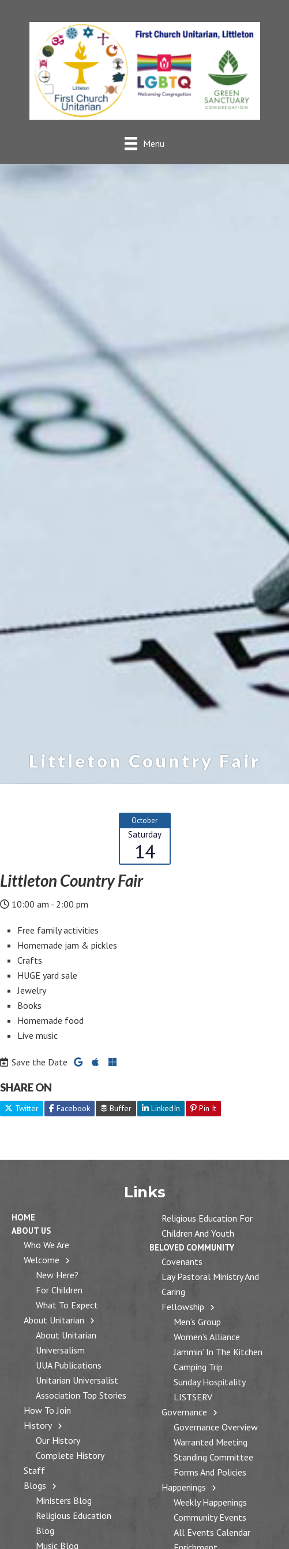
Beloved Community (191, 1247)
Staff (34, 1470)
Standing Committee (213, 1457)
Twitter (22, 1108)
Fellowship (183, 1306)
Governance (184, 1412)
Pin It (203, 1108)
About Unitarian (54, 1320)
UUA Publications (69, 1365)
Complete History (70, 1455)
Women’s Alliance (207, 1337)
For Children (59, 1290)
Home (23, 1217)
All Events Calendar (212, 1532)
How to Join (47, 1410)
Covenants (182, 1261)
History (38, 1425)
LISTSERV (193, 1397)
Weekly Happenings (210, 1502)
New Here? (57, 1275)
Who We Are (46, 1245)
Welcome (41, 1260)
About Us (31, 1230)
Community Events (210, 1517)
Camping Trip (198, 1367)
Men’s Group (197, 1321)
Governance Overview (216, 1427)
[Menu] (144, 143)
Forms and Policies (210, 1472)
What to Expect (67, 1305)
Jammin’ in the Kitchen (218, 1352)
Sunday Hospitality (210, 1382)
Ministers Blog (64, 1500)
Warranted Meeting (210, 1442)
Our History (58, 1440)
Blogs (35, 1485)
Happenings (184, 1487)
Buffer (116, 1108)
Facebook (69, 1108)
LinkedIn (161, 1108)
